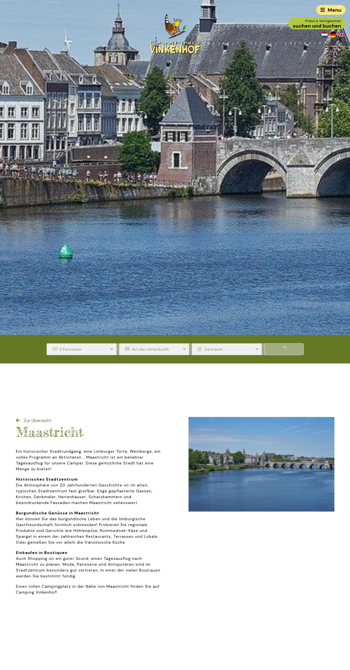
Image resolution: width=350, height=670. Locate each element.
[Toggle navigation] (331, 10)
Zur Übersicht (37, 420)
